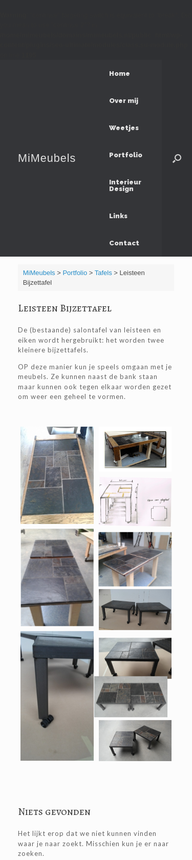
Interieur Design (125, 185)
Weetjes (124, 128)
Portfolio (125, 155)
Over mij (123, 100)
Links (118, 216)
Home (119, 73)
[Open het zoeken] (177, 158)
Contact (124, 243)
